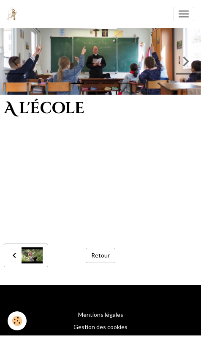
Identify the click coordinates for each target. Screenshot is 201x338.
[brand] (14, 14)
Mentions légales (100, 314)
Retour (100, 255)
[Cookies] (17, 320)
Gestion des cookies (100, 326)
